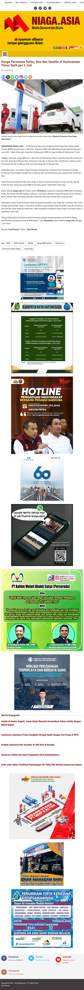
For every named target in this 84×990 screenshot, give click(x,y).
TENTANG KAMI (37, 2)
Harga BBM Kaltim (44, 243)
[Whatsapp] (12, 77)
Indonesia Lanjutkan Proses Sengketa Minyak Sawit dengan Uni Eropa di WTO (40, 734)
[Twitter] (17, 77)
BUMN (30, 243)
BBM (8, 243)
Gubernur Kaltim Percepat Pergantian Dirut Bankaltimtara (30, 754)
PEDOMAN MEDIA (54, 2)
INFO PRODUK (21, 2)
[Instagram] (21, 77)
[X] (8, 77)
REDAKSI (8, 2)
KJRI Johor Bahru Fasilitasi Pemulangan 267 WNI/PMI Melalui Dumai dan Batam (41, 764)
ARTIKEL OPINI (70, 2)
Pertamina (60, 243)
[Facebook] (3, 77)
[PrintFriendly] (26, 77)
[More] (30, 77)
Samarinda (28, 249)
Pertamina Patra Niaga (11, 249)
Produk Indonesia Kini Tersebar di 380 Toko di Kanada (27, 744)
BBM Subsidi (19, 243)
